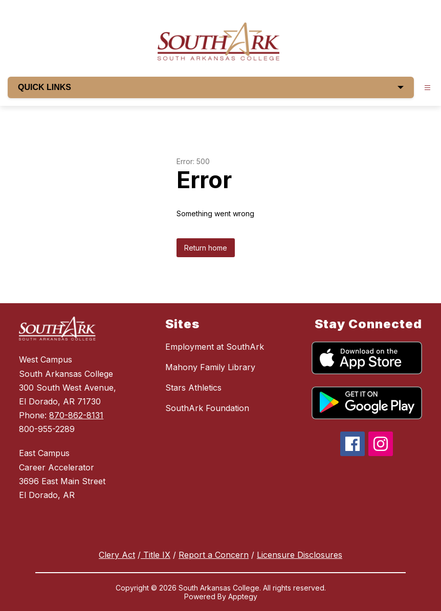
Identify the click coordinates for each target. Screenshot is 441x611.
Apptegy (242, 596)
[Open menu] (427, 88)
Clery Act (117, 555)
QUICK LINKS (211, 87)
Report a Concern (214, 555)
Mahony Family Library (210, 367)
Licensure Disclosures (299, 555)
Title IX (155, 555)
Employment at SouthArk (214, 347)
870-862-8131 (76, 415)
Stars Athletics (193, 387)
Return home (205, 247)
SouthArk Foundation (207, 408)
